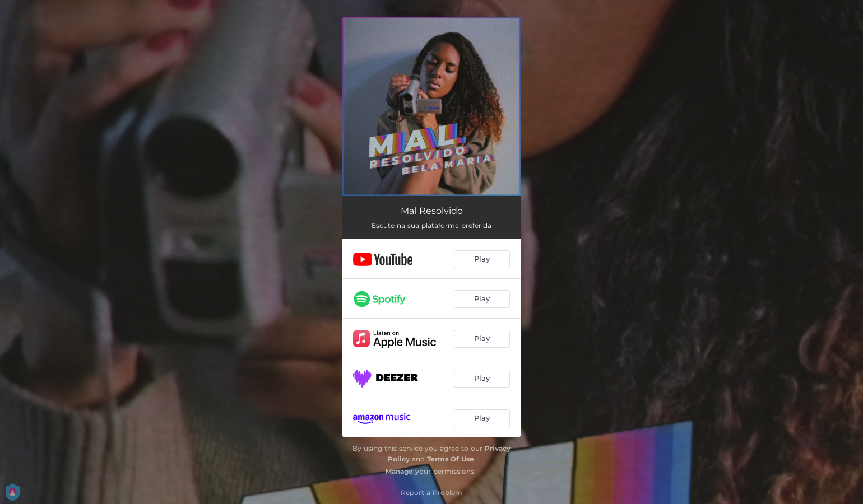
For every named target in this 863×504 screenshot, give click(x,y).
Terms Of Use (450, 459)
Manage (399, 471)
